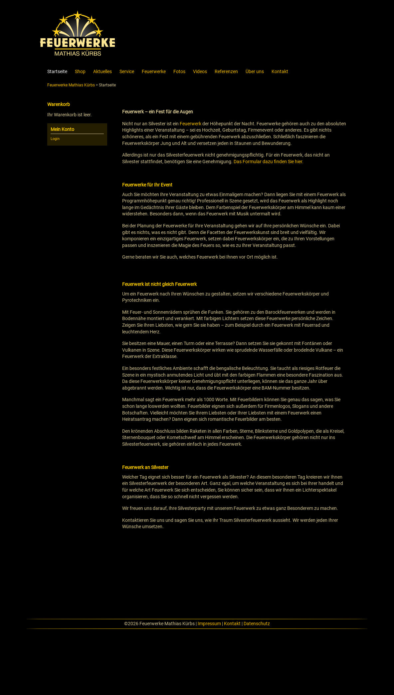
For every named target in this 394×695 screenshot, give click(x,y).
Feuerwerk (190, 123)
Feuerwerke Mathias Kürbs (71, 85)
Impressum (209, 623)
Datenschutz (257, 623)
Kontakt (232, 623)
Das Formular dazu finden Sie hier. (268, 161)
